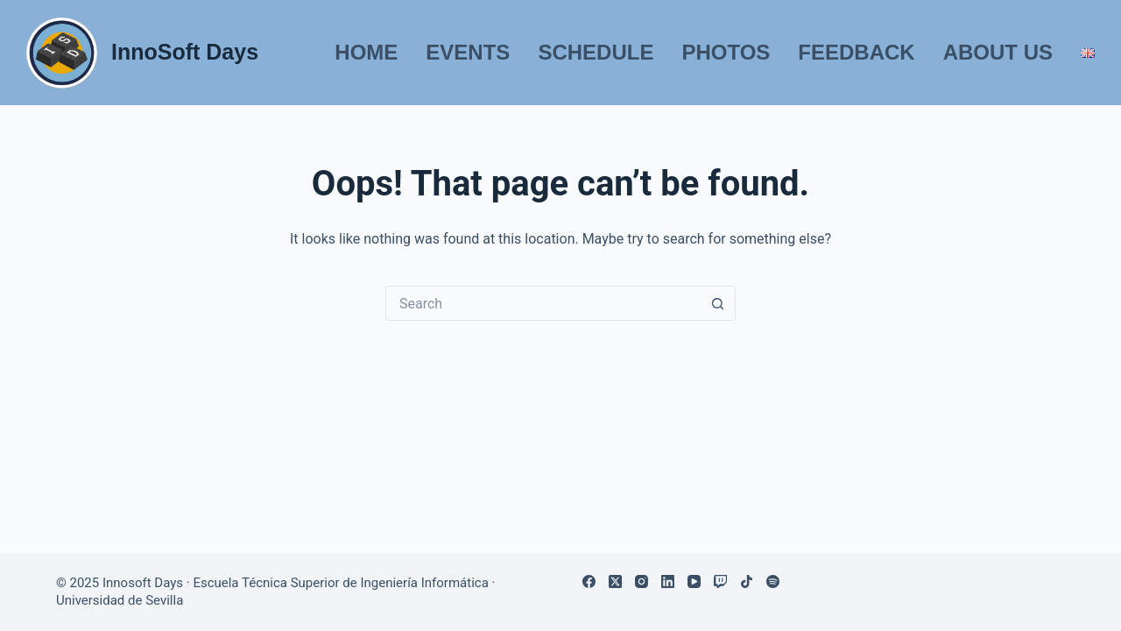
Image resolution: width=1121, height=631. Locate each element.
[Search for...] (543, 303)
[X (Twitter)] (615, 581)
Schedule (595, 52)
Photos (725, 52)
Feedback (856, 52)
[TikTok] (746, 581)
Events (468, 52)
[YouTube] (694, 581)
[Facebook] (589, 581)
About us (998, 52)
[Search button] (718, 303)
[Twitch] (720, 581)
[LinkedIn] (667, 581)
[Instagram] (641, 581)
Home (366, 52)
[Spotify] (772, 581)
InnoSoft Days (184, 51)
